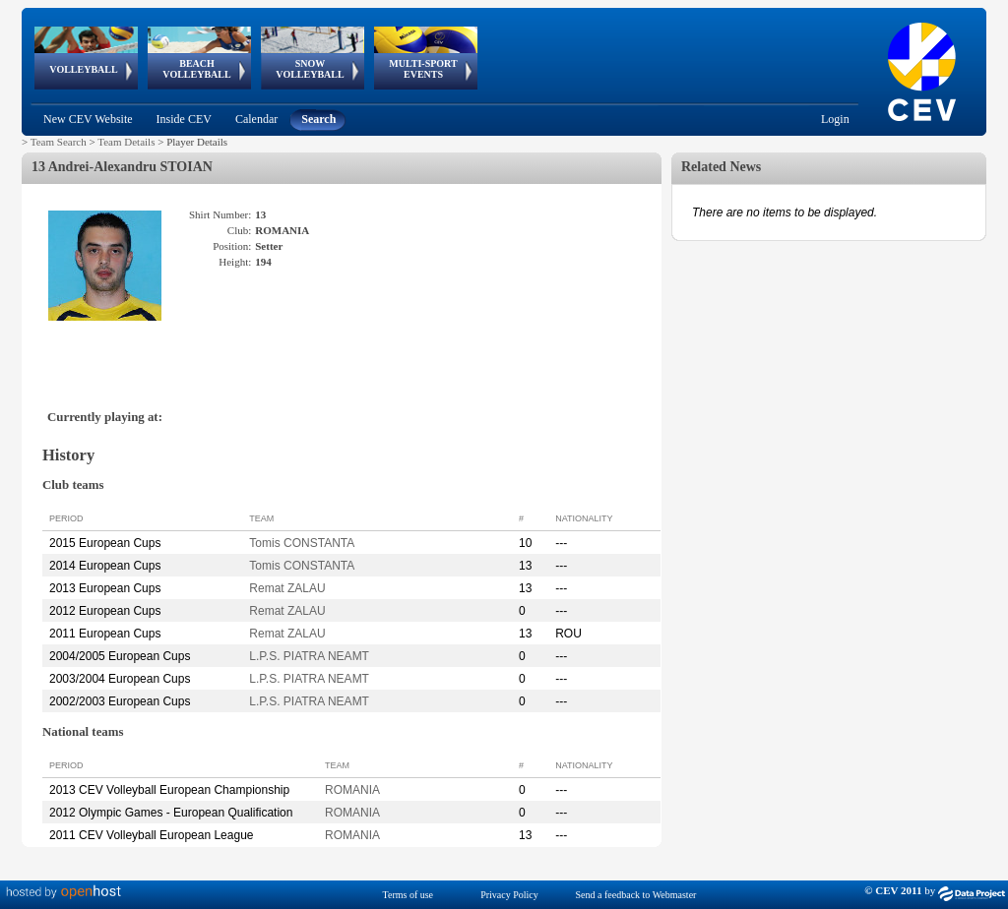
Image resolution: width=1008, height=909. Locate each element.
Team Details (126, 142)
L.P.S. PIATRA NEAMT (309, 656)
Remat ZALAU (287, 588)
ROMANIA (352, 790)
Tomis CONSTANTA (301, 543)
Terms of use (408, 894)
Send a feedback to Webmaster (636, 894)
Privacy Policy (509, 894)
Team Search (59, 142)
